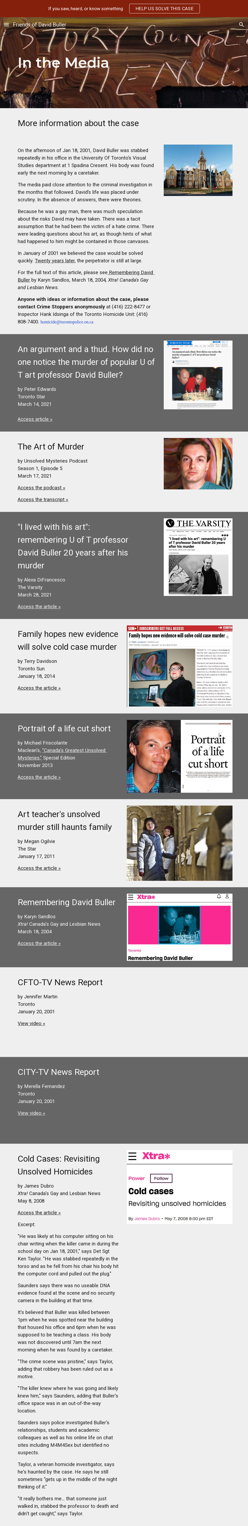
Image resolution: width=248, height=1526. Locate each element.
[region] (124, 8)
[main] (105, 63)
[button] (6, 24)
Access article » (35, 419)
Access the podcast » (41, 488)
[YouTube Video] (179, 1012)
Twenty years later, (55, 261)
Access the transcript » (43, 500)
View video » (31, 1023)
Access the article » (39, 607)
